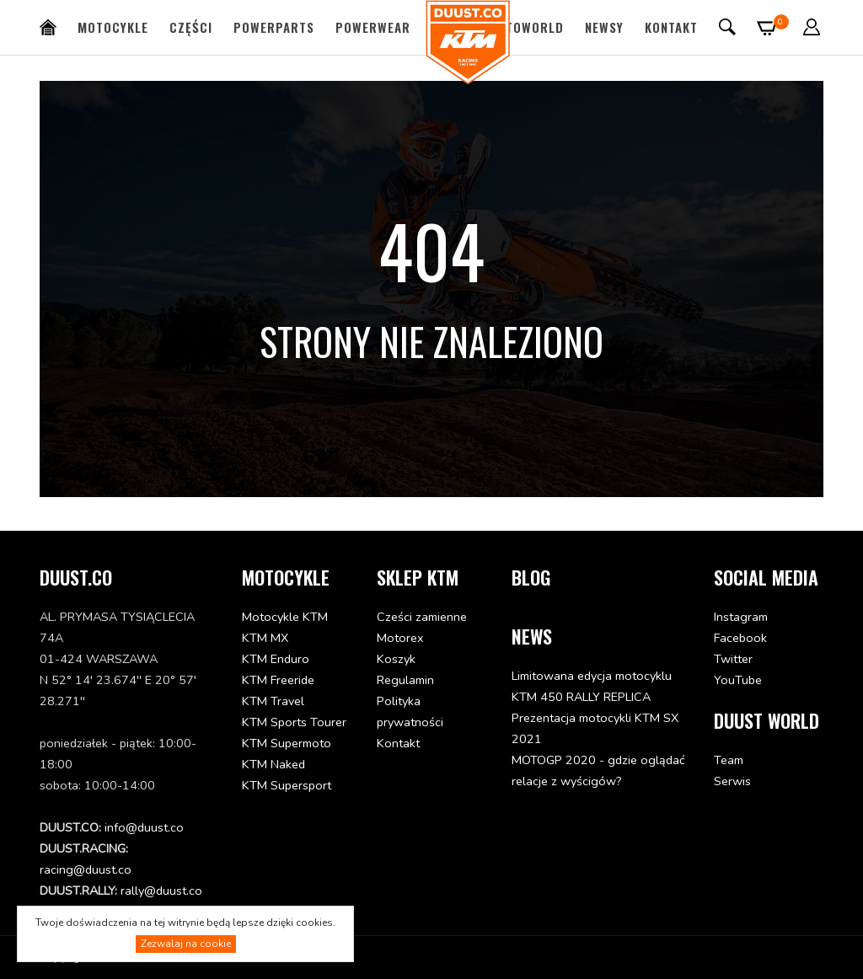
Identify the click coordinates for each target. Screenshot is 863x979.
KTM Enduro (275, 658)
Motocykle (113, 27)
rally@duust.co (161, 890)
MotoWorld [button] (525, 27)
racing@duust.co (85, 869)
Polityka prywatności (410, 711)
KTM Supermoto (286, 743)
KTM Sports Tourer (294, 722)
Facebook (740, 637)
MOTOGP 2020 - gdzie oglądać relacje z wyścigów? (598, 770)
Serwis (732, 781)
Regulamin (405, 679)
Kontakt (671, 27)
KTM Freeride (278, 679)
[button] (812, 27)
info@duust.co (144, 827)
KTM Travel (273, 701)
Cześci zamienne (422, 616)
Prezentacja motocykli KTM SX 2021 (595, 728)
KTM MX (265, 637)
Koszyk (396, 658)
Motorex (400, 637)
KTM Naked (273, 764)
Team (728, 760)
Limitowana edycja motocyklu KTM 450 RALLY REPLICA (592, 686)
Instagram (741, 616)
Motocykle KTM (285, 616)
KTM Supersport (286, 785)
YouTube (738, 679)
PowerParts (273, 27)
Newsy (604, 27)
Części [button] (190, 27)
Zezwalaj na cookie (186, 943)
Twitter (733, 658)
